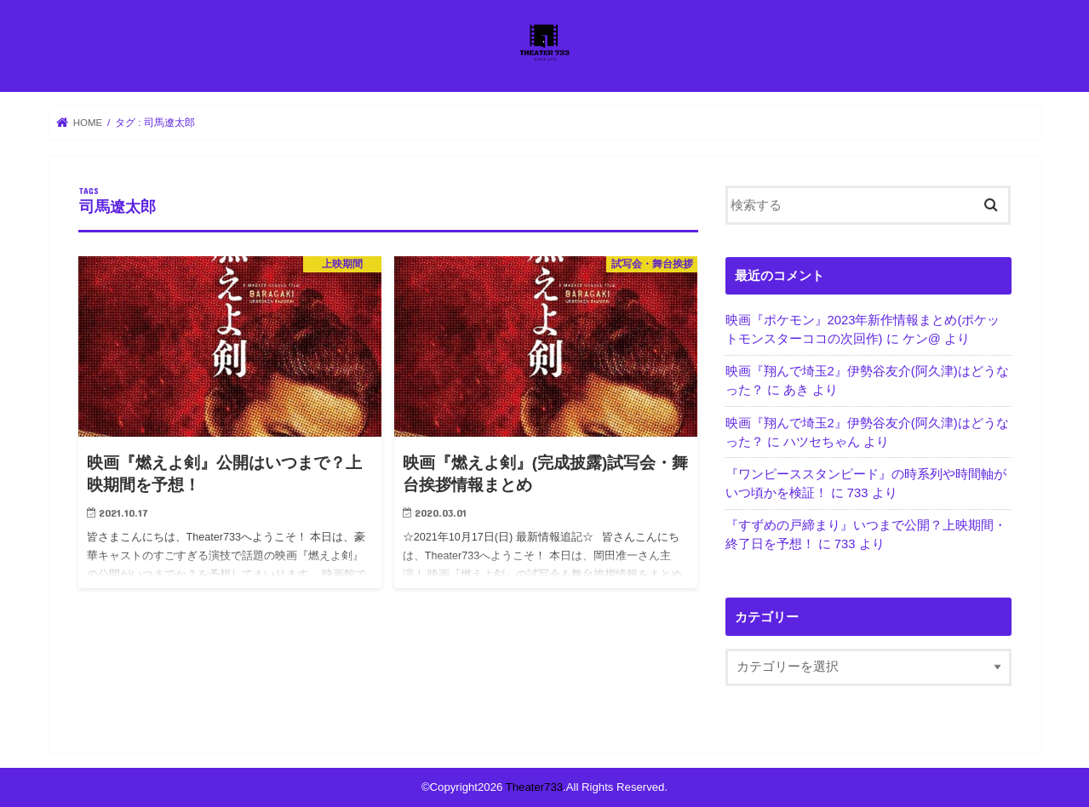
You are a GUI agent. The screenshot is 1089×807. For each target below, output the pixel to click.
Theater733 (534, 787)
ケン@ (922, 339)
